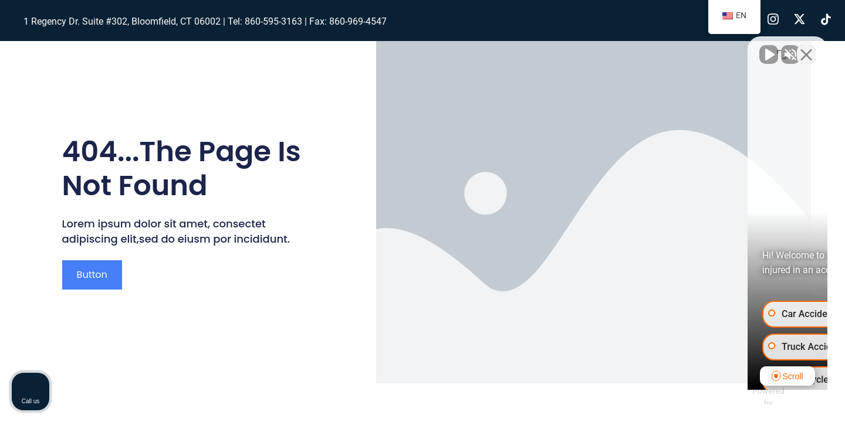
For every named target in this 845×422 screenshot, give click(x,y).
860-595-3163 (273, 21)
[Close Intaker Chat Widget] (806, 47)
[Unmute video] (637, 47)
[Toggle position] (781, 47)
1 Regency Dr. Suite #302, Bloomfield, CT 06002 (122, 21)
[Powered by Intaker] (744, 397)
